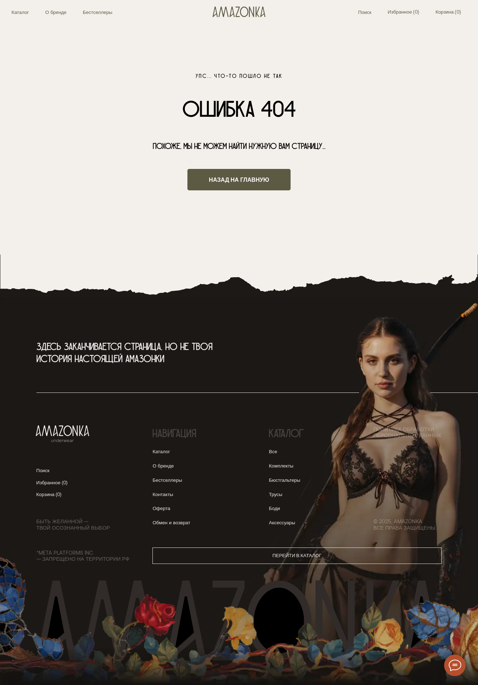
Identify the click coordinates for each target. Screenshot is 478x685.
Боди (274, 508)
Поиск (364, 12)
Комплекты (281, 466)
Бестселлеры (97, 12)
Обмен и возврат (171, 522)
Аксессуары (282, 522)
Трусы (275, 494)
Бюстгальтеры (284, 480)
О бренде (56, 12)
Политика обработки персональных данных (407, 432)
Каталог (20, 12)
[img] (239, 11)
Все (273, 451)
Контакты (162, 494)
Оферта (161, 508)
